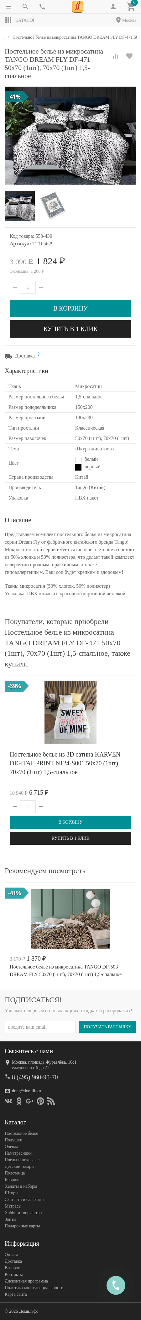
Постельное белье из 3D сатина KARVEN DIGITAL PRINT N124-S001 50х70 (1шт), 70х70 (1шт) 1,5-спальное (65, 763)
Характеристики (26, 370)
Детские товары (19, 1166)
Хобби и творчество (23, 1212)
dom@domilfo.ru (27, 1090)
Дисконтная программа (26, 1280)
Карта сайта (16, 1294)
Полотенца (15, 1172)
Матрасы (13, 1205)
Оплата (11, 1254)
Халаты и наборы (21, 1186)
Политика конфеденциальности (34, 1287)
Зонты (10, 1219)
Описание (18, 520)
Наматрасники (18, 1153)
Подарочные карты (22, 1225)
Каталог (20, 20)
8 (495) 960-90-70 (35, 1076)
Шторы (11, 1192)
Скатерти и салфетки (24, 1199)
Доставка (13, 1261)
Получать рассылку (107, 1026)
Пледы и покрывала (23, 1159)
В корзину (70, 308)
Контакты (14, 1274)
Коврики (13, 1179)
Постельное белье (21, 1133)
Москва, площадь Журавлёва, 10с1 (44, 1062)
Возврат (12, 1267)
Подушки (13, 1139)
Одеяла (11, 1146)
